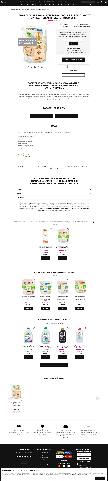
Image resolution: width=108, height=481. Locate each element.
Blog (65, 2)
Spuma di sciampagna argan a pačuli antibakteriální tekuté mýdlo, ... (28, 298)
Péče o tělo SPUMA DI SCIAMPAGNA (78, 66)
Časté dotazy (42, 461)
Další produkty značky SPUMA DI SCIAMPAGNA (54, 319)
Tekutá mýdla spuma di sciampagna (55, 8)
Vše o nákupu (43, 459)
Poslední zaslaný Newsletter (84, 461)
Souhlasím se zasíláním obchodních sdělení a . (85, 465)
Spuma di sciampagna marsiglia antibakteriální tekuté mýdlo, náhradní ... (45, 298)
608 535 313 (24, 456)
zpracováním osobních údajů (85, 467)
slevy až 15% (42, 434)
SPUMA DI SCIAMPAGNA (83, 26)
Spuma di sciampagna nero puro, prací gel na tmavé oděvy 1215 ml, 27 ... (62, 346)
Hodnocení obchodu (48, 2)
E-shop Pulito (11, 8)
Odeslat (73, 43)
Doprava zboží (43, 454)
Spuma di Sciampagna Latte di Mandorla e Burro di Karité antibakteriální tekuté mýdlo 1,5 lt (28, 9)
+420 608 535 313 (67, 5)
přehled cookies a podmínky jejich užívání (78, 474)
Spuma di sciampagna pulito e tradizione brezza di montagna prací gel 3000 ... (45, 346)
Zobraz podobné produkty (73, 59)
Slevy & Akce (36, 2)
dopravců (94, 432)
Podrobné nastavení (89, 478)
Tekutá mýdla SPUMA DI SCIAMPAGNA (73, 75)
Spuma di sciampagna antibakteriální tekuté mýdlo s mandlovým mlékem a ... (62, 247)
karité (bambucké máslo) (41, 116)
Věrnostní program (44, 452)
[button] (105, 470)
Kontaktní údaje (24, 463)
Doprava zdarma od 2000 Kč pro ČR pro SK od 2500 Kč (24, 5)
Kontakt (59, 2)
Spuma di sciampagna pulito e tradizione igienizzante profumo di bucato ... (28, 346)
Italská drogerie (13, 2)
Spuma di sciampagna (41, 8)
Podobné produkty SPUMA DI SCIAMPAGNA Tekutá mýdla (54, 272)
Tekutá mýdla (32, 8)
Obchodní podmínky (44, 464)
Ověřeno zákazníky (44, 457)
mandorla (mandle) (66, 116)
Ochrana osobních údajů (45, 463)
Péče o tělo (25, 8)
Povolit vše (100, 478)
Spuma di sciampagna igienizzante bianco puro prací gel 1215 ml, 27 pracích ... (80, 346)
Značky (22, 2)
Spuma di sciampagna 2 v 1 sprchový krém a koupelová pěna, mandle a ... (45, 247)
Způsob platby (43, 455)
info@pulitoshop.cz (79, 5)
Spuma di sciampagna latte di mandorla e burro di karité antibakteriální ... (16, 402)
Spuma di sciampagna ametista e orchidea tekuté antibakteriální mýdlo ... (62, 298)
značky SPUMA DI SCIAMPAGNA (70, 205)
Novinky (29, 2)
